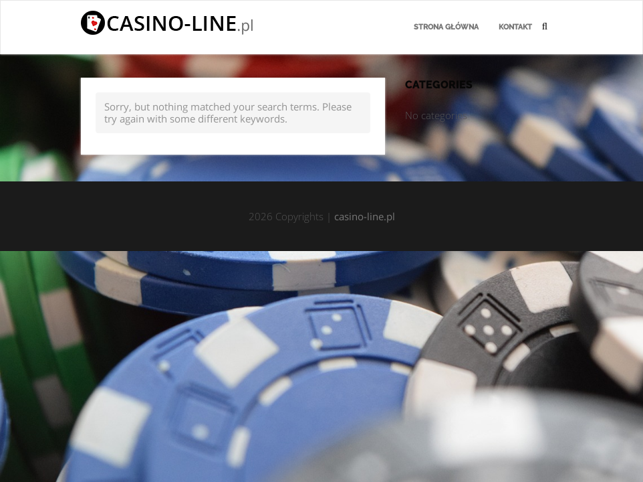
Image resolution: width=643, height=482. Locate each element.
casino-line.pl (364, 216)
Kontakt (515, 27)
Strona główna (446, 27)
